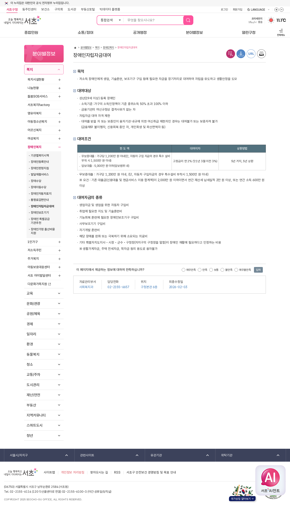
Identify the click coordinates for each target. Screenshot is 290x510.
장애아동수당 (38, 187)
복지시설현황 (36, 79)
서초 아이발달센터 (39, 275)
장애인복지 (34, 147)
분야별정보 (86, 47)
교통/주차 (33, 374)
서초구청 (12, 9)
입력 (258, 269)
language (258, 10)
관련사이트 (107, 455)
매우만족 (191, 269)
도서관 (72, 9)
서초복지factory (39, 105)
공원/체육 (33, 314)
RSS (117, 472)
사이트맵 (49, 472)
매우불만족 (245, 269)
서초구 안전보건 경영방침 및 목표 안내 (151, 472)
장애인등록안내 (40, 162)
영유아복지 (34, 113)
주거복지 (33, 259)
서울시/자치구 (36, 455)
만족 (204, 269)
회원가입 (237, 9)
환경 (30, 344)
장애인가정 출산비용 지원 (43, 231)
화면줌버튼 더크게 (276, 10)
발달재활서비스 (40, 174)
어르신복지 (34, 130)
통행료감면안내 (40, 200)
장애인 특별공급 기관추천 (40, 221)
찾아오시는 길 (99, 472)
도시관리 (33, 385)
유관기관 (177, 455)
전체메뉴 (280, 31)
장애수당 (36, 181)
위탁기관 (247, 455)
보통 (216, 269)
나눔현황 (33, 88)
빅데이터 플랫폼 (110, 9)
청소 (30, 364)
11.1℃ (281, 20)
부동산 (31, 405)
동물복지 (33, 354)
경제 (30, 324)
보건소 (45, 9)
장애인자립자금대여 (42, 206)
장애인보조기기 (40, 212)
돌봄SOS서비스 (38, 96)
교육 (30, 293)
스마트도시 (34, 425)
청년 (30, 435)
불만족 (228, 269)
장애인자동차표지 (41, 193)
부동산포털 (88, 9)
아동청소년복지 (37, 122)
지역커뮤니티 (36, 415)
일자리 (31, 334)
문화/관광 (33, 303)
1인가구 (33, 242)
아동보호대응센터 (39, 267)
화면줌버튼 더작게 (282, 10)
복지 (30, 69)
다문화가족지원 (37, 284)
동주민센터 (28, 9)
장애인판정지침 (40, 168)
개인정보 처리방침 (72, 472)
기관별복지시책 (40, 155)
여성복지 (33, 138)
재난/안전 (33, 395)
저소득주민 (34, 250)
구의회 (59, 9)
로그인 (224, 9)
